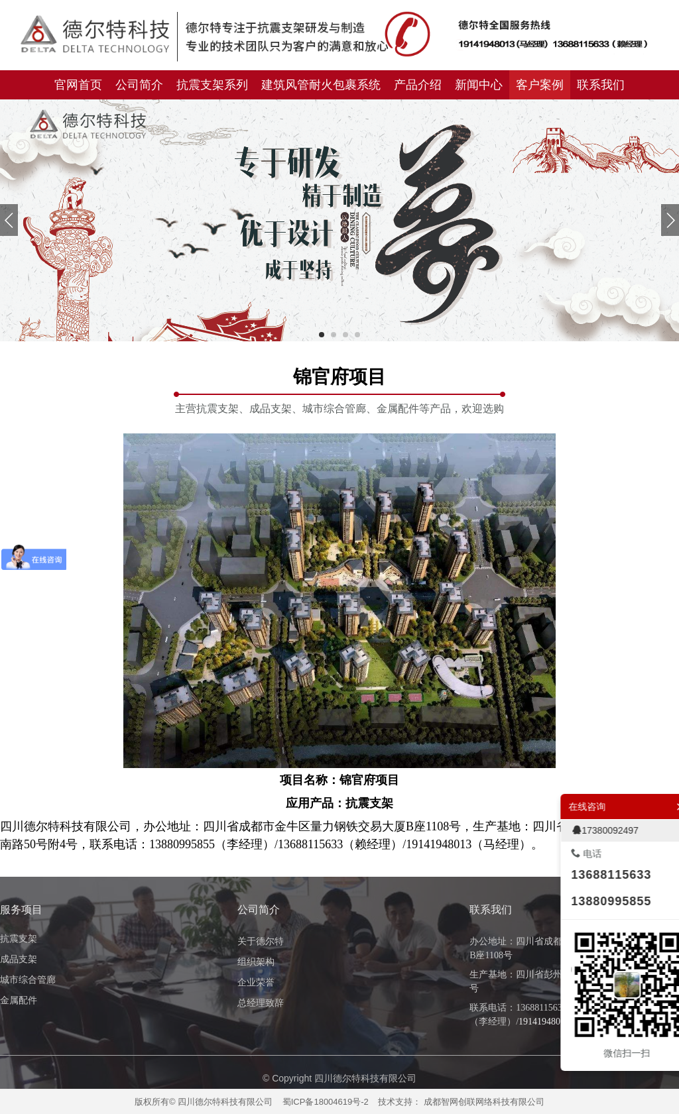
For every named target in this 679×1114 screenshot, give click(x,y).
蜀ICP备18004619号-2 (325, 1101)
